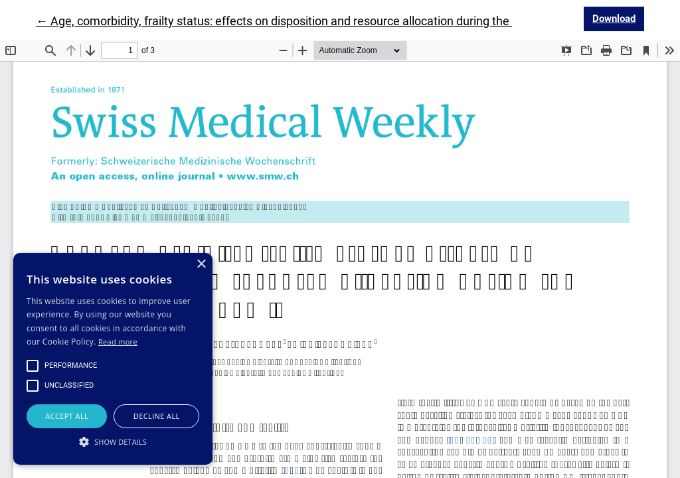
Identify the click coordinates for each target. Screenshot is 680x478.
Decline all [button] (156, 416)
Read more (117, 342)
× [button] (201, 265)
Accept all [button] (66, 416)
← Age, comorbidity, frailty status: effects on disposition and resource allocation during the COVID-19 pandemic (327, 21)
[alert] (112, 359)
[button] (113, 441)
